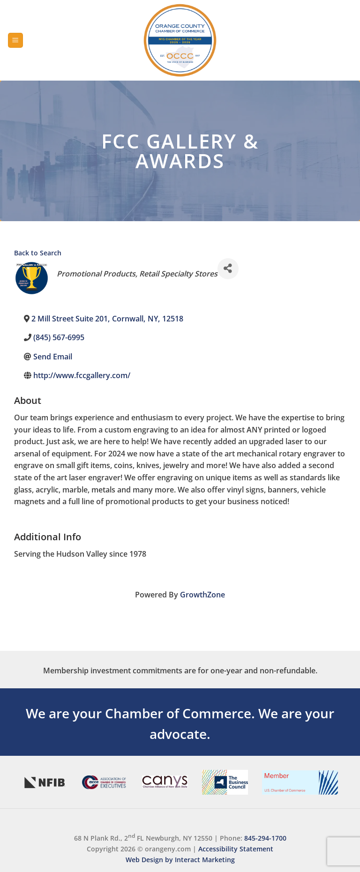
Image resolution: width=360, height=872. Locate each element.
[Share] (228, 268)
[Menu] (15, 40)
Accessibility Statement (235, 848)
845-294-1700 (265, 838)
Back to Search (37, 252)
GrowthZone (202, 594)
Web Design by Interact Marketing (180, 859)
